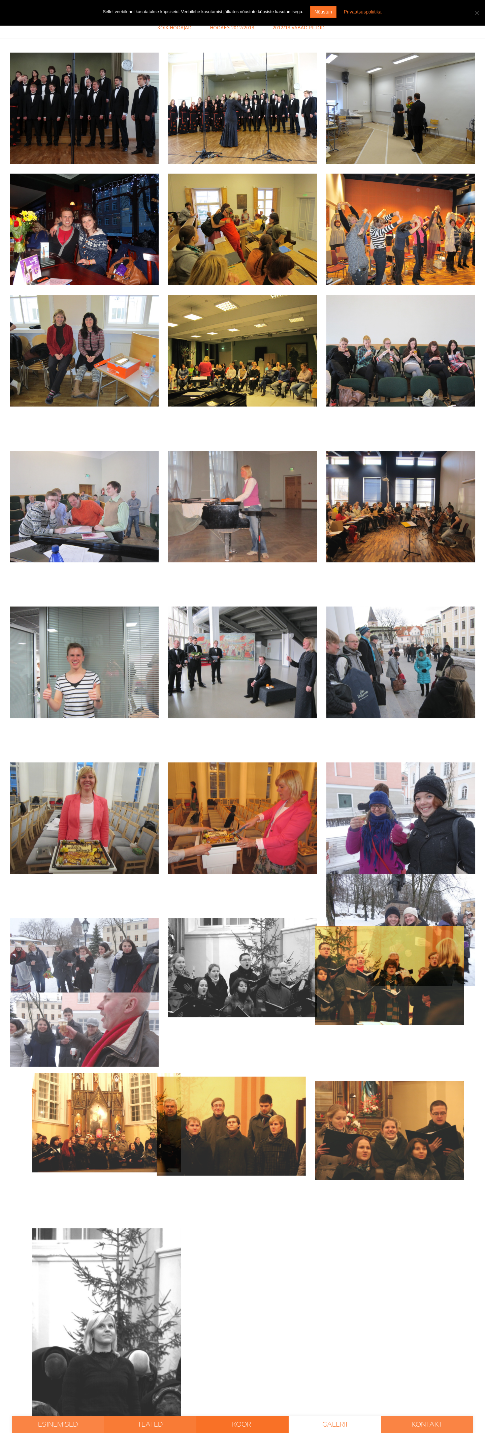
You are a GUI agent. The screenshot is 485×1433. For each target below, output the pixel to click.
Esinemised (58, 1424)
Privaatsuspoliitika (363, 11)
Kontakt (427, 1424)
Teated (150, 1424)
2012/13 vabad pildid (298, 27)
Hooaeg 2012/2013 (232, 27)
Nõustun (323, 11)
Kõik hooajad (174, 27)
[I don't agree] (476, 12)
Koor (242, 1424)
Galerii (334, 1424)
